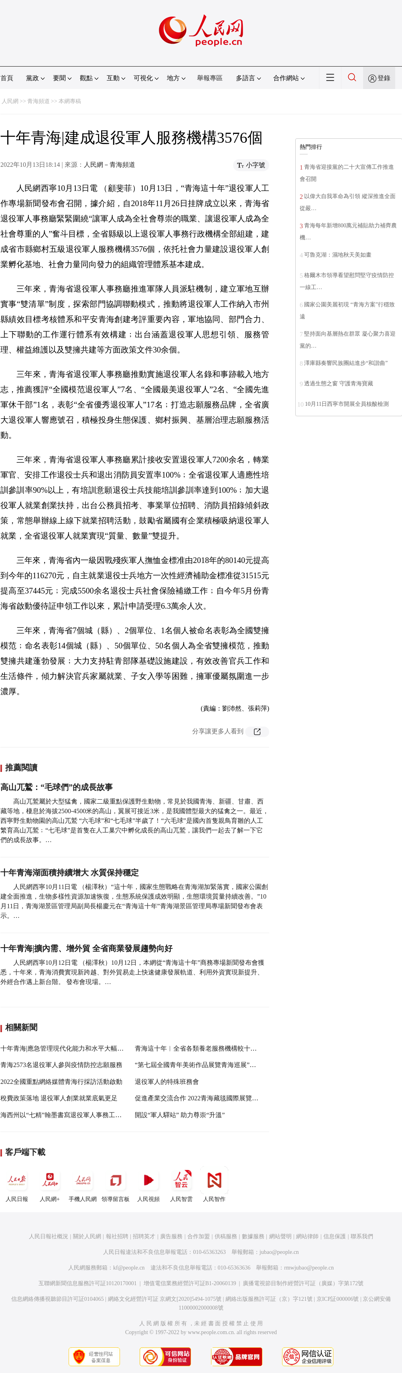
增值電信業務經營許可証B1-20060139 (190, 1283)
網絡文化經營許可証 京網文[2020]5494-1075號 (165, 1299)
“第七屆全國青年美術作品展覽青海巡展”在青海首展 (208, 1064)
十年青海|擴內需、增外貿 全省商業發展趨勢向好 (86, 948)
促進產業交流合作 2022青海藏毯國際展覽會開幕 (203, 1098)
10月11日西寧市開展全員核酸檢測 (347, 404)
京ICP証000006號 (338, 1299)
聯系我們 (362, 1236)
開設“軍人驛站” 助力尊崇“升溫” (180, 1115)
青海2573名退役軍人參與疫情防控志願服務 (61, 1064)
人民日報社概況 (48, 1236)
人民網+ (50, 1184)
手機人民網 (83, 1184)
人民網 (10, 101)
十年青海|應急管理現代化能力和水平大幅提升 (65, 1048)
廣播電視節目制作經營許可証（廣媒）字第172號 (303, 1283)
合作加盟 (198, 1236)
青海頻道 (38, 101)
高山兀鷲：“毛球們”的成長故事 (56, 787)
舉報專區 (210, 78)
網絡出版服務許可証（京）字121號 (269, 1299)
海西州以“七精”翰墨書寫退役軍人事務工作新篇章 (70, 1115)
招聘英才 (144, 1236)
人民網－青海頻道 (109, 164)
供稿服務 (226, 1236)
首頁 (6, 78)
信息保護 (334, 1236)
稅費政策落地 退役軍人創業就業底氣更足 (59, 1098)
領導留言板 (116, 1184)
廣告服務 (171, 1236)
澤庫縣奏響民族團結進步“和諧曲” (346, 363)
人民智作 (214, 1184)
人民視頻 (148, 1184)
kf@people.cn (129, 1268)
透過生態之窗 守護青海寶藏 (338, 384)
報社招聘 (117, 1236)
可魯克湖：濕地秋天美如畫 (338, 255)
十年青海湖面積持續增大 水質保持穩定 (69, 872)
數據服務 (253, 1236)
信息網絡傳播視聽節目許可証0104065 (57, 1299)
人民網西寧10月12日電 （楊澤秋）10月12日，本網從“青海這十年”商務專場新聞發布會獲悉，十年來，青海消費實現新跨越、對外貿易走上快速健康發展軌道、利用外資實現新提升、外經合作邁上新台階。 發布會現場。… (132, 972)
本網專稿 (70, 101)
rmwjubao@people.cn (309, 1268)
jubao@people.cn (279, 1252)
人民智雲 (181, 1184)
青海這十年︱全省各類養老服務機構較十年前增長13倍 (212, 1048)
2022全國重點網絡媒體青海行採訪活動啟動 (61, 1081)
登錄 (384, 78)
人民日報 (17, 1184)
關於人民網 (87, 1236)
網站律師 (307, 1236)
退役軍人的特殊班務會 (167, 1081)
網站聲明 (280, 1236)
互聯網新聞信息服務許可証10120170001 (88, 1283)
